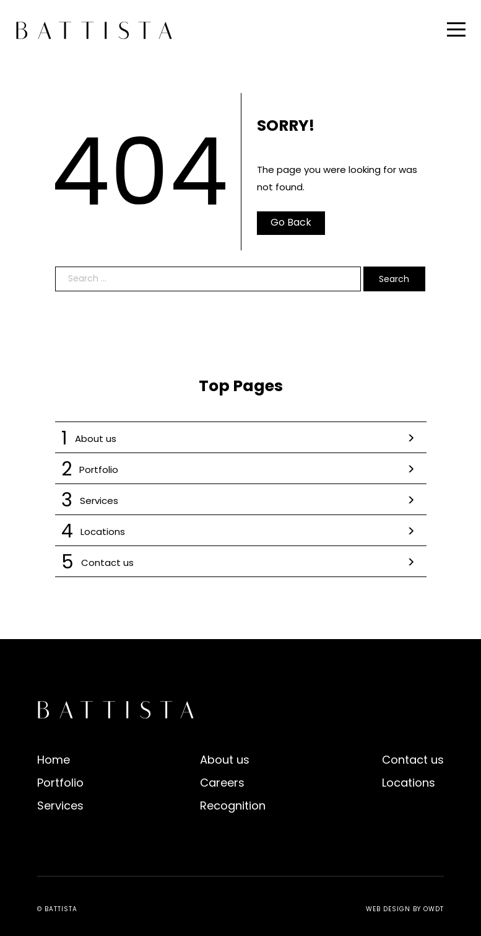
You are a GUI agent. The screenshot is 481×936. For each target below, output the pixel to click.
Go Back (291, 222)
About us (240, 439)
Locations (240, 531)
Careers (222, 782)
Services (240, 500)
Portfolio (240, 469)
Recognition (233, 805)
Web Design (388, 909)
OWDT (433, 909)
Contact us (240, 562)
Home (53, 759)
